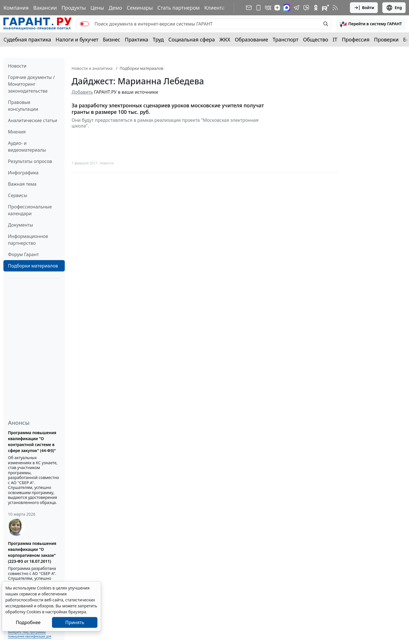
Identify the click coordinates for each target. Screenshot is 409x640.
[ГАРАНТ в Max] (286, 7)
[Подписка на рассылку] (248, 7)
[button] (371, 23)
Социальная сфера (191, 39)
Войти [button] (364, 7)
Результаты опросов (30, 161)
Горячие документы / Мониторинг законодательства (31, 84)
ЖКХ (225, 39)
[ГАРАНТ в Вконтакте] (268, 7)
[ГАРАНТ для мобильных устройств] (258, 7)
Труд (158, 39)
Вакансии (45, 7)
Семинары (140, 7)
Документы (20, 225)
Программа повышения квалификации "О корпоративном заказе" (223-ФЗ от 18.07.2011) (32, 552)
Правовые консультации (23, 105)
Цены (97, 7)
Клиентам (216, 7)
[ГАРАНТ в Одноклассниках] (315, 7)
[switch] (84, 24)
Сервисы (17, 195)
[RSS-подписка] (335, 7)
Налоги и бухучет (77, 39)
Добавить (82, 92)
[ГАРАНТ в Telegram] (296, 7)
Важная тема (22, 184)
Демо (115, 7)
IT (335, 39)
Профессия (356, 39)
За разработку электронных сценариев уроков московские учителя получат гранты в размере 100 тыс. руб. (168, 108)
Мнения (17, 132)
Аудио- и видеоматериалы (27, 146)
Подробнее (28, 622)
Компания (16, 7)
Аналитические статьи (32, 120)
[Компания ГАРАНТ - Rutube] (325, 7)
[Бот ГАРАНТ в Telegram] (306, 7)
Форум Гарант (23, 254)
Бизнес (111, 39)
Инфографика (23, 173)
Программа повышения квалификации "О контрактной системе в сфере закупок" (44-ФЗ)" (32, 441)
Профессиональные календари (30, 210)
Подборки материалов (33, 266)
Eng (394, 7)
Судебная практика (27, 39)
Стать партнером (178, 7)
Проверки (386, 39)
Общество (315, 39)
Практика (136, 39)
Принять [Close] (74, 622)
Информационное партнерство (28, 239)
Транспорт (286, 39)
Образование (251, 39)
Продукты (73, 7)
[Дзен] (277, 8)
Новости (17, 66)
